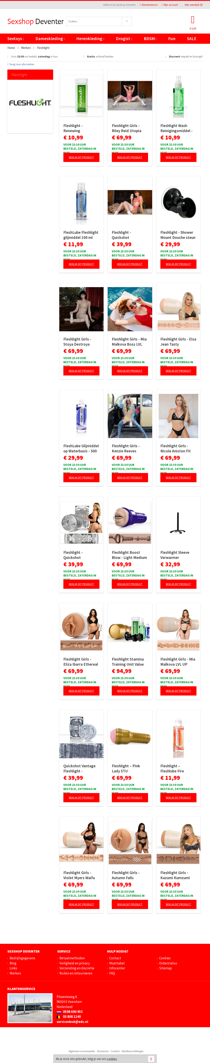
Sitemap (165, 968)
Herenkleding (90, 38)
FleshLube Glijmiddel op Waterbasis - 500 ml (81, 448)
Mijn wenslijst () (192, 5)
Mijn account (170, 5)
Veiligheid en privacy (74, 963)
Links (13, 968)
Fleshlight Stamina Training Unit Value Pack (128, 662)
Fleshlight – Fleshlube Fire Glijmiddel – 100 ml (176, 768)
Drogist (124, 38)
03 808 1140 (69, 1016)
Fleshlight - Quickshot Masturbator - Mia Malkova (78, 555)
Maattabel (117, 963)
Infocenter (117, 968)
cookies (112, 1059)
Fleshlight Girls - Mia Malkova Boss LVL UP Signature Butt (129, 342)
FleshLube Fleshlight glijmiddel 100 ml (80, 235)
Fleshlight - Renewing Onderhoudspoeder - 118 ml (81, 128)
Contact (115, 958)
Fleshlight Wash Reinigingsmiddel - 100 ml (176, 128)
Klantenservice (149, 5)
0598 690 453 (70, 1011)
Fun (171, 38)
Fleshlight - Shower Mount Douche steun (177, 235)
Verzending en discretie (76, 968)
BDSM (150, 38)
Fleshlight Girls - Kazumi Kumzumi (175, 875)
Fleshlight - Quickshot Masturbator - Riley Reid (128, 235)
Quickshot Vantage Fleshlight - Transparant (79, 768)
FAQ (112, 973)
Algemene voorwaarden (81, 1051)
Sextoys (15, 38)
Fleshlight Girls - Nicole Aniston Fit (175, 448)
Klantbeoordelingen (133, 1051)
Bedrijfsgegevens (22, 958)
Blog (13, 963)
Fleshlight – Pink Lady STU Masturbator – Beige (129, 768)
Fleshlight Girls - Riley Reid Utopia (126, 128)
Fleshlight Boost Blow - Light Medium (129, 555)
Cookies (165, 958)
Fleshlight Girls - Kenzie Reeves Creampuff (126, 448)
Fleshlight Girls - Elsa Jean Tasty (178, 342)
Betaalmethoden (72, 958)
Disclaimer (102, 1051)
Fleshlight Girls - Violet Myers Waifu (79, 875)
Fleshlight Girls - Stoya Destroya (77, 342)
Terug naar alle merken (20, 64)
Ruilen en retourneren (75, 973)
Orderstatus (168, 963)
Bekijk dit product (81, 157)
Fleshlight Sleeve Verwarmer (174, 555)
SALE (191, 38)
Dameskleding (50, 38)
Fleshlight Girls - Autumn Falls (126, 875)
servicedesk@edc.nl (72, 1021)
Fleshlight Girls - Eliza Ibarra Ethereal (80, 662)
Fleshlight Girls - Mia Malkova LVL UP (177, 662)
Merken (15, 973)
